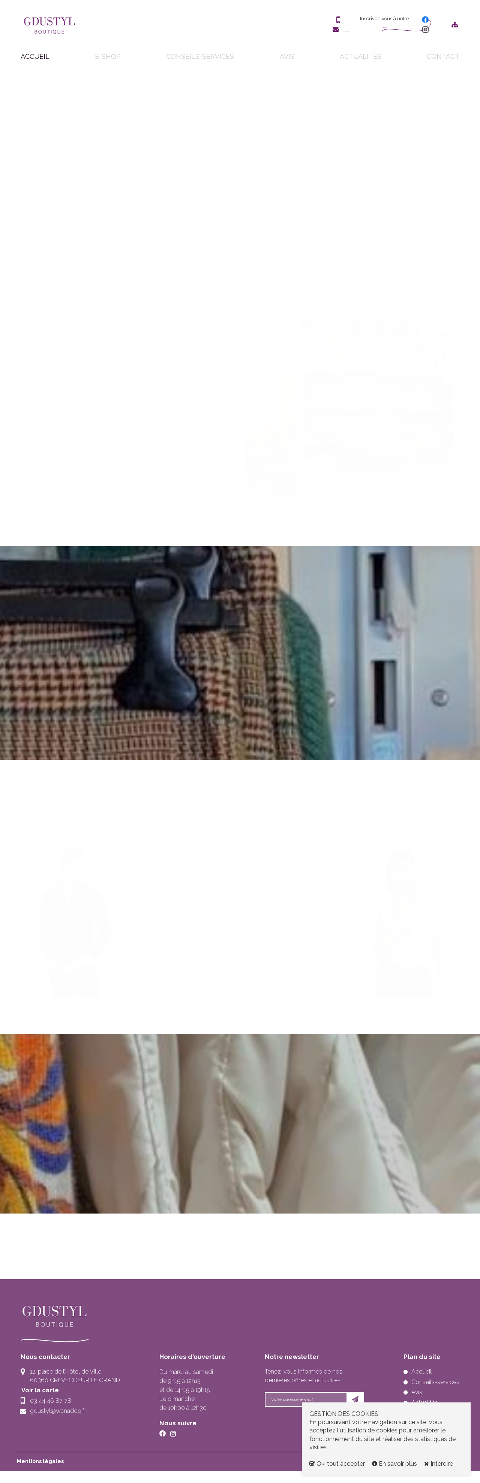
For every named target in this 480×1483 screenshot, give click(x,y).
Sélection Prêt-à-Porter (68, 517)
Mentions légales (40, 1473)
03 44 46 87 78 (327, 23)
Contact (443, 63)
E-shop (108, 63)
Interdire (438, 1463)
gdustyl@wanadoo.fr (320, 32)
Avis (287, 63)
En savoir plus (395, 1463)
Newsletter (384, 31)
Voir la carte (49, 1402)
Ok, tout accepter (337, 1463)
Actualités (360, 63)
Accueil (35, 63)
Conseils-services (200, 63)
